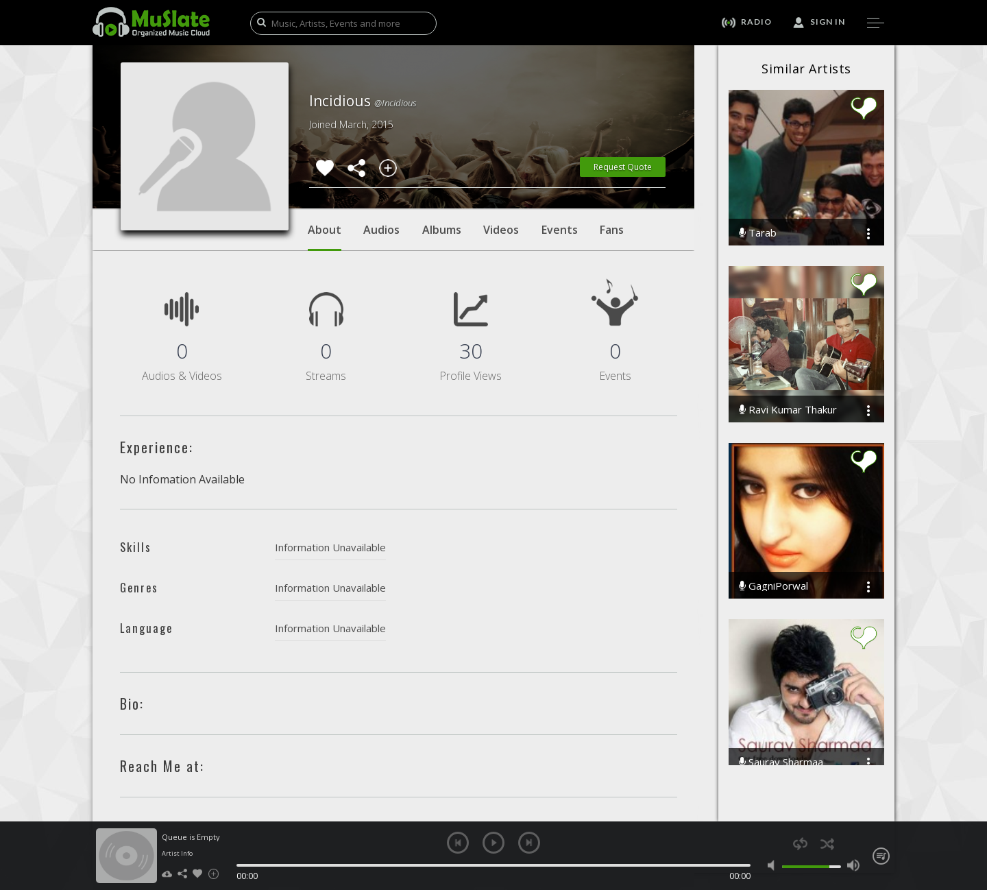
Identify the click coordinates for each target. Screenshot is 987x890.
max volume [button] (853, 865)
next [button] (529, 843)
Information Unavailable (330, 547)
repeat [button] (800, 843)
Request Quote (623, 167)
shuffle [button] (827, 843)
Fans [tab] (612, 229)
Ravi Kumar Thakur (788, 410)
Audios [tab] (381, 229)
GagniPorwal (773, 586)
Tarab (758, 233)
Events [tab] (559, 229)
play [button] (493, 843)
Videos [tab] (501, 229)
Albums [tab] (441, 229)
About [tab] (324, 236)
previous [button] (458, 843)
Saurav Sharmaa (781, 762)
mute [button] (774, 865)
